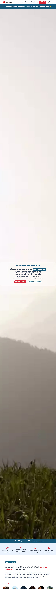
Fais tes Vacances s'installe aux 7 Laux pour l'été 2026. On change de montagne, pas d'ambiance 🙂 (28, 6)
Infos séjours (27, 2)
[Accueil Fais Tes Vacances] (7, 2)
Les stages (22, 2)
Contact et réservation (34, 2)
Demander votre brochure (35, 281)
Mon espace (49, 2)
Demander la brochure (42, 2)
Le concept (16, 2)
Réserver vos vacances (20, 281)
